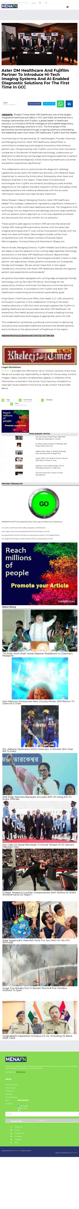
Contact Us (9, 1093)
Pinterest (16, 1139)
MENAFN (7, 118)
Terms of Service (11, 1087)
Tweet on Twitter (49, 107)
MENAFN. (17, 1153)
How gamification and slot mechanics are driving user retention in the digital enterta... (31, 539)
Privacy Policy (10, 1090)
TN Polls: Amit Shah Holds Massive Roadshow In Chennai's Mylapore (37, 658)
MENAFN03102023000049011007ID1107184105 (28, 339)
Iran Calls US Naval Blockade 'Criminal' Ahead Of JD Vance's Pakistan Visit (38, 848)
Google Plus (17, 1136)
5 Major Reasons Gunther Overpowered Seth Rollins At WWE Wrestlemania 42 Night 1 (39, 896)
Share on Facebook (34, 107)
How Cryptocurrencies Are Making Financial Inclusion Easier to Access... (26, 535)
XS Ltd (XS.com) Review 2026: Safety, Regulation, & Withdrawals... (24, 532)
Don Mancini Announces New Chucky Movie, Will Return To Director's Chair (38, 706)
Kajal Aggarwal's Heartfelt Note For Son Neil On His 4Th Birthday (36, 944)
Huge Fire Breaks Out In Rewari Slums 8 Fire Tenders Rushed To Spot (39, 991)
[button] (40, 2)
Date (5, 107)
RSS (14, 1145)
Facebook (16, 1129)
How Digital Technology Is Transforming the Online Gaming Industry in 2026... (28, 543)
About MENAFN (11, 1100)
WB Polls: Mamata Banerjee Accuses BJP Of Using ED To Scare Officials (36, 801)
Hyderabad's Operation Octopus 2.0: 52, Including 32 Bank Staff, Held (37, 1039)
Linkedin (16, 1142)
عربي (34, 2)
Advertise (8, 1096)
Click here (20, 1074)
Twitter (15, 1132)
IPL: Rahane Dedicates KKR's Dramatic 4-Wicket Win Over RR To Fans (37, 753)
